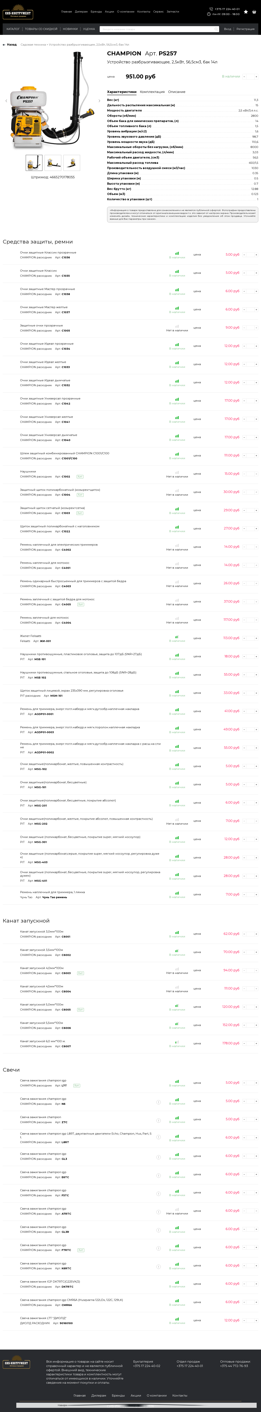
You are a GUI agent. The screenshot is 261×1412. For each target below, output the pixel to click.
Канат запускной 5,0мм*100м (41, 1004)
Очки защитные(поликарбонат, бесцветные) (53, 782)
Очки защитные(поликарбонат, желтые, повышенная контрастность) (71, 764)
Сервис (158, 11)
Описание (176, 92)
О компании (125, 11)
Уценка (89, 29)
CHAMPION (124, 53)
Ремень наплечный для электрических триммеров (59, 544)
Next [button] (99, 101)
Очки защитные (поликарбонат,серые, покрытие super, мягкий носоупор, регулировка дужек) (89, 855)
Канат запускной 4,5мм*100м (41, 986)
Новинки (70, 29)
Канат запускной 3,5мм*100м (41, 950)
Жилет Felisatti (30, 636)
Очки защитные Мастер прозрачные (47, 289)
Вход (227, 29)
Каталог (13, 29)
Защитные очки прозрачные (41, 325)
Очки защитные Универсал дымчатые (48, 435)
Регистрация (245, 29)
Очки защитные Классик (38, 270)
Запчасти (173, 11)
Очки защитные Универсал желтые (46, 416)
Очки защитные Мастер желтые (44, 307)
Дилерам (81, 11)
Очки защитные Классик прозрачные (48, 252)
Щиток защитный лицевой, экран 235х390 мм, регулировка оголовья (71, 690)
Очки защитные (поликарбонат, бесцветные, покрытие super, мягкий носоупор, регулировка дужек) (90, 873)
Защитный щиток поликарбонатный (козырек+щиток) (60, 489)
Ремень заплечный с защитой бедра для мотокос (57, 599)
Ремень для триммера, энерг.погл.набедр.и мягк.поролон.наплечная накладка (80, 727)
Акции (109, 11)
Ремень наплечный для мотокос (44, 562)
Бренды (96, 11)
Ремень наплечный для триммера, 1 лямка (52, 892)
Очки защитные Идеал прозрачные (47, 343)
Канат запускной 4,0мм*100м (42, 968)
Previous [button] (6, 101)
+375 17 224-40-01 (225, 9)
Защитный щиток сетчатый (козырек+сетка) (52, 508)
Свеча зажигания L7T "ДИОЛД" (43, 1318)
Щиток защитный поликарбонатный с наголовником (60, 526)
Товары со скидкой (41, 29)
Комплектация (152, 92)
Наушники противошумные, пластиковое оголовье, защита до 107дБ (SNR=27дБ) (81, 654)
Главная (66, 11)
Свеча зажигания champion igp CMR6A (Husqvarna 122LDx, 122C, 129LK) (71, 1300)
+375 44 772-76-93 (234, 1366)
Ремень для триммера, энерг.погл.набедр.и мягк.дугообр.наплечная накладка (79, 709)
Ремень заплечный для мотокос (44, 617)
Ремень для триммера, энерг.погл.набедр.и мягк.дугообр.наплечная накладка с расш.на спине (90, 745)
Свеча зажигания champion (40, 1117)
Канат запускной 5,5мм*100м (41, 1023)
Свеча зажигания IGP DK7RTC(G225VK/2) (50, 1281)
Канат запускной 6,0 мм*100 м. (42, 1041)
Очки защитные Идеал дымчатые (45, 380)
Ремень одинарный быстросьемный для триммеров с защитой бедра (73, 581)
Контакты (143, 11)
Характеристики (121, 92)
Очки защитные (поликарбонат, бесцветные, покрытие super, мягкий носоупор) (80, 837)
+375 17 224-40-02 (146, 1366)
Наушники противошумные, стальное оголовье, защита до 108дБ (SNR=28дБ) (78, 672)
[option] (53, 100)
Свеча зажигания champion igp (43, 1080)
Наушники (28, 471)
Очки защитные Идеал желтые (43, 362)
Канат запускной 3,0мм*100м (41, 931)
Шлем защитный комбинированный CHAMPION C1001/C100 (64, 453)
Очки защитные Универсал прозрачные (50, 398)
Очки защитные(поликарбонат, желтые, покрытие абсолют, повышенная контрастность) (86, 818)
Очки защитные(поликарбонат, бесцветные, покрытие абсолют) (68, 800)
